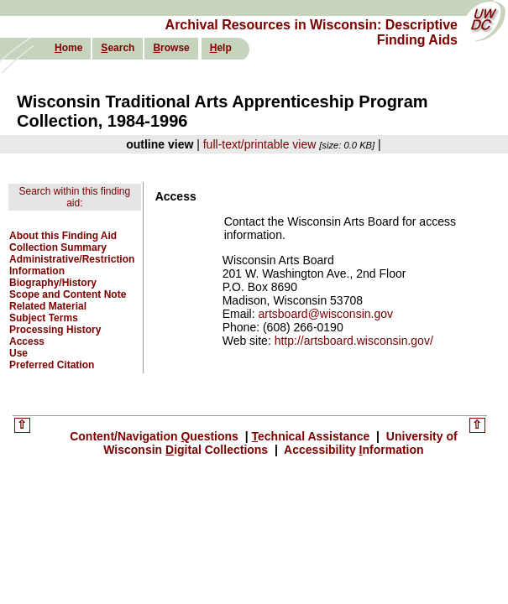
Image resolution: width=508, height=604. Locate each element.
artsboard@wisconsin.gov (325, 313)
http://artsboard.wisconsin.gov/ (354, 340)
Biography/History (53, 283)
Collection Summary (58, 247)
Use (18, 353)
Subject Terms (43, 318)
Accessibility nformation (352, 449)
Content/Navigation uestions (156, 436)
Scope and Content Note (67, 294)
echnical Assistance (313, 436)
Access (27, 341)
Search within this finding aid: (74, 197)
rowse (171, 48)
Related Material (47, 306)
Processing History (55, 330)
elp (221, 48)
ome (68, 48)
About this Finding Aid (63, 236)
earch (117, 48)
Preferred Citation (51, 365)
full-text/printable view (260, 144)
